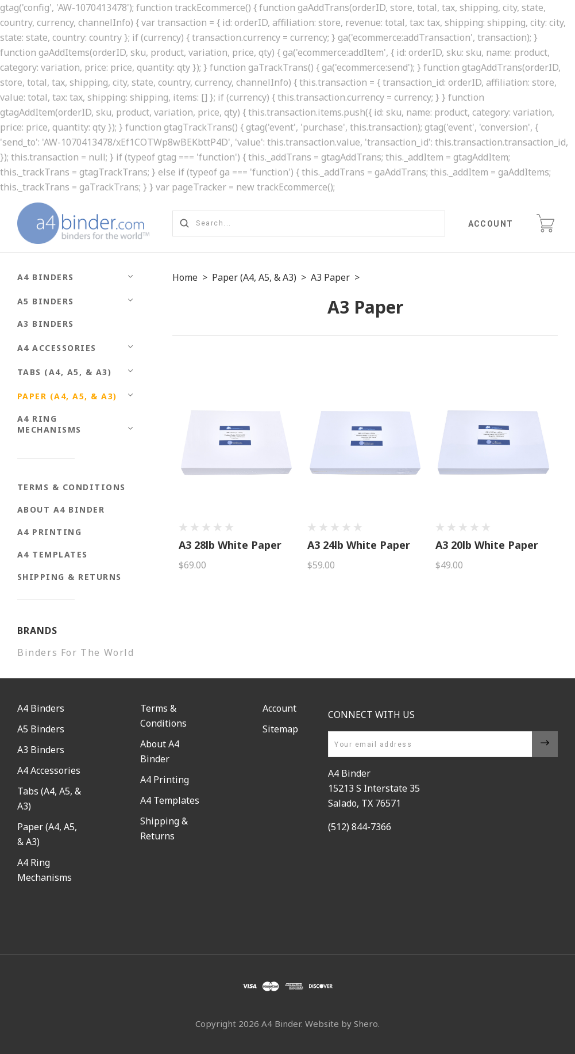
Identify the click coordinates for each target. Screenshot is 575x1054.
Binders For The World (75, 652)
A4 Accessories (57, 347)
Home (185, 277)
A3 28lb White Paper (230, 545)
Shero (366, 1023)
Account (491, 223)
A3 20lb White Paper (486, 545)
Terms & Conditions (71, 487)
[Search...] (308, 223)
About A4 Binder (61, 509)
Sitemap (280, 729)
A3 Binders (45, 323)
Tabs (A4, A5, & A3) (64, 371)
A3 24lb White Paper (358, 545)
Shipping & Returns (69, 576)
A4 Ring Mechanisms (49, 424)
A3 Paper (330, 277)
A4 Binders (45, 277)
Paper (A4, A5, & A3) (67, 396)
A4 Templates (52, 554)
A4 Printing (49, 531)
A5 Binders (45, 301)
